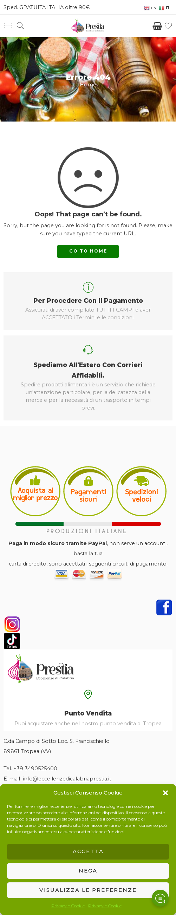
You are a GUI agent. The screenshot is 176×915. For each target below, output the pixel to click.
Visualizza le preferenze (88, 890)
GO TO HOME (88, 251)
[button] (165, 792)
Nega (88, 870)
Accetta (88, 851)
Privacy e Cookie (68, 905)
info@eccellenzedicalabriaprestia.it (67, 779)
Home (88, 84)
